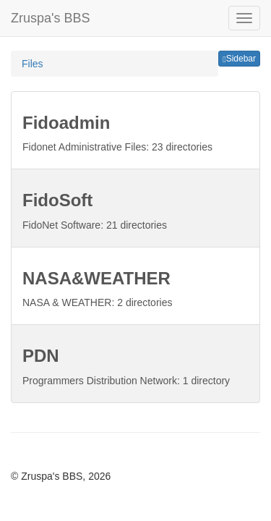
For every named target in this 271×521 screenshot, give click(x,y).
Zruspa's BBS (50, 18)
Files (32, 63)
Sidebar (239, 59)
